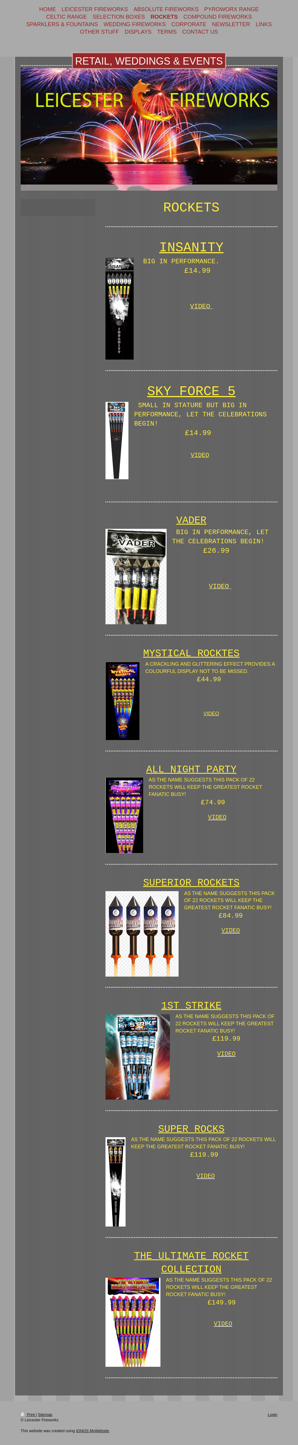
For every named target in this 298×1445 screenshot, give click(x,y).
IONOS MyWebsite (92, 1431)
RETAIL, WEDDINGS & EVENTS (149, 61)
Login (272, 1414)
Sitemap (45, 1414)
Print (28, 1414)
